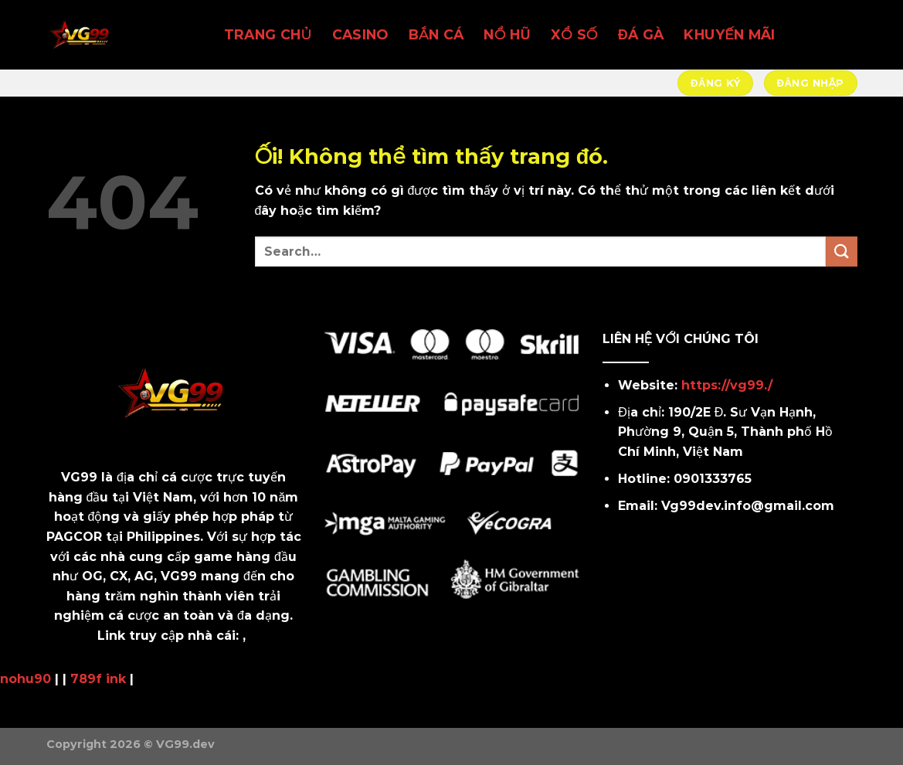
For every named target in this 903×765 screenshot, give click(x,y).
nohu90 (25, 679)
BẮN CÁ (436, 34)
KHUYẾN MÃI (729, 34)
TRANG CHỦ (268, 34)
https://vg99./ (726, 385)
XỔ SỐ (574, 34)
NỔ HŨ (507, 34)
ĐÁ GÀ (641, 34)
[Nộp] (841, 251)
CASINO (360, 34)
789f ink (98, 679)
